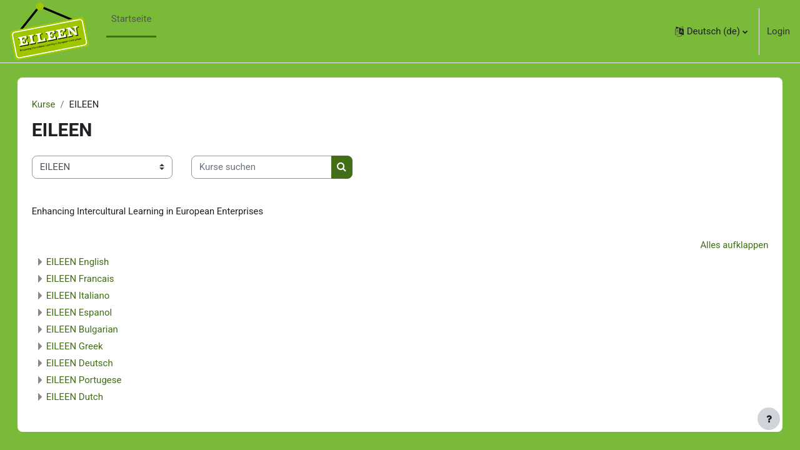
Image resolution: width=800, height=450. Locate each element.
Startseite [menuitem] (131, 18)
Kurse (56, 104)
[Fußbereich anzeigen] (769, 419)
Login (778, 31)
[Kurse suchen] (274, 167)
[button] (711, 31)
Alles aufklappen (721, 245)
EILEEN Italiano (90, 296)
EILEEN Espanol (92, 313)
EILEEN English (90, 262)
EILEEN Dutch (87, 397)
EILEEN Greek (87, 346)
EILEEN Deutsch (92, 363)
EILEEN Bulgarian (95, 330)
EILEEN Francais (93, 279)
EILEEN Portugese (96, 380)
